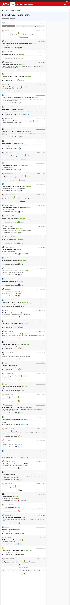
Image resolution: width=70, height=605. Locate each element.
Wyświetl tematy (13, 18)
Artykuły (30, 4)
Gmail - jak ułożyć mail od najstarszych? (12, 517)
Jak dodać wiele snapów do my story (11, 87)
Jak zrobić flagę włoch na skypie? (10, 218)
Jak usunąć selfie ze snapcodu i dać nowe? (13, 207)
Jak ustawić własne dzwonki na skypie (11, 386)
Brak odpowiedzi (23, 26)
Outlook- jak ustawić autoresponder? (11, 312)
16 (37, 570)
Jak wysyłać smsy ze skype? (9, 281)
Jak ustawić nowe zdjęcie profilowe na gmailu (13, 186)
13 (28, 570)
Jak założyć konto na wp (8, 486)
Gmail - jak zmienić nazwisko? (9, 33)
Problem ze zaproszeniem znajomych (11, 249)
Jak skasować (5, 355)
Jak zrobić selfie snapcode (8, 228)
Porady (17, 4)
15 (34, 570)
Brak (3, 442)
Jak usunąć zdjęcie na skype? (9, 397)
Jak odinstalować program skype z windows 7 (13, 550)
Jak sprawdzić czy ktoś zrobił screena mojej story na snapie (17, 121)
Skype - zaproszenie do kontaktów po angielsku (14, 407)
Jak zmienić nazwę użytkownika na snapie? (13, 155)
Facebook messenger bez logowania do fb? (13, 419)
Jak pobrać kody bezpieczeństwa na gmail (12, 561)
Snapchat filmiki (6, 431)
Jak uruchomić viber (7, 496)
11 (23, 570)
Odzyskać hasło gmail (7, 197)
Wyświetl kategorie (5, 18)
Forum (12, 4)
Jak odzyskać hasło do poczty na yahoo (12, 165)
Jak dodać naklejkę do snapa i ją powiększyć (13, 76)
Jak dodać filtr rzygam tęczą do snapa (11, 302)
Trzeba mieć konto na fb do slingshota (11, 540)
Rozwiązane (38, 26)
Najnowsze (8, 26)
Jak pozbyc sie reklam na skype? (10, 64)
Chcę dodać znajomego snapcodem (11, 260)
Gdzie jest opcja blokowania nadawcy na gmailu (14, 270)
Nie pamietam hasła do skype (9, 365)
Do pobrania (23, 4)
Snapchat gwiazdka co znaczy (9, 239)
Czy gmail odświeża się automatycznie (11, 333)
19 (24, 573)
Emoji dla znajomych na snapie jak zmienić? (13, 176)
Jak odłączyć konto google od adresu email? (13, 131)
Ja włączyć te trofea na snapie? (10, 291)
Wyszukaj (42, 23)
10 (20, 570)
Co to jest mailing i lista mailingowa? (11, 376)
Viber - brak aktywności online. (10, 109)
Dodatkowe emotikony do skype (10, 54)
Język (67, 1)
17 (39, 570)
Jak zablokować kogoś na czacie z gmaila (12, 344)
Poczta (4, 453)
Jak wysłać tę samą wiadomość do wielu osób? (14, 463)
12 (26, 570)
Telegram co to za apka (8, 529)
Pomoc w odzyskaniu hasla (9, 474)
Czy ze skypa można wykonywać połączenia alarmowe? (16, 43)
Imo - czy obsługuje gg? (8, 507)
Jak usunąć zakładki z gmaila (9, 143)
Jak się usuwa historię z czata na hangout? (12, 323)
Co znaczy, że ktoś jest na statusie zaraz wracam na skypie (16, 97)
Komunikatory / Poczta (15, 10)
